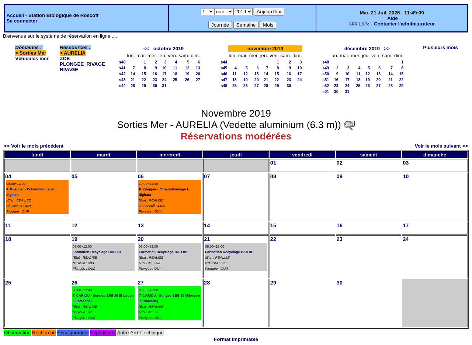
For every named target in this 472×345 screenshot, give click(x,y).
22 (144, 79)
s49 (325, 68)
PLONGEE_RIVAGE (82, 64)
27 (198, 79)
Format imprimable (236, 339)
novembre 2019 (265, 48)
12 (187, 68)
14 (133, 74)
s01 (325, 91)
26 (187, 79)
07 (207, 176)
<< (146, 48)
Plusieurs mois (440, 47)
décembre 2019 (362, 48)
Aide (392, 18)
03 (406, 163)
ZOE (65, 58)
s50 (325, 74)
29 (144, 85)
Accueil (15, 15)
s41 (122, 68)
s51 (325, 79)
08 (273, 176)
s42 (122, 74)
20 (198, 74)
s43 (122, 79)
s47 (224, 79)
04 (8, 176)
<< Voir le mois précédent (33, 146)
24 (164, 79)
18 (175, 74)
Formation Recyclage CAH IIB (97, 252)
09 (340, 176)
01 (273, 163)
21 (133, 79)
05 (74, 176)
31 (164, 85)
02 (340, 163)
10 (164, 68)
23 (155, 79)
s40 (122, 62)
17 (164, 74)
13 (198, 68)
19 (187, 74)
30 (155, 85)
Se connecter (22, 21)
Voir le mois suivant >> (441, 146)
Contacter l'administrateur (404, 24)
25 (175, 79)
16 (155, 74)
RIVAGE (69, 69)
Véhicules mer (31, 58)
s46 (224, 74)
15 (144, 74)
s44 (122, 85)
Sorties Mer (33, 53)
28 (133, 85)
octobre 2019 (168, 48)
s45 (224, 68)
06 (140, 176)
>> (387, 48)
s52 (325, 85)
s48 (224, 85)
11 (175, 68)
